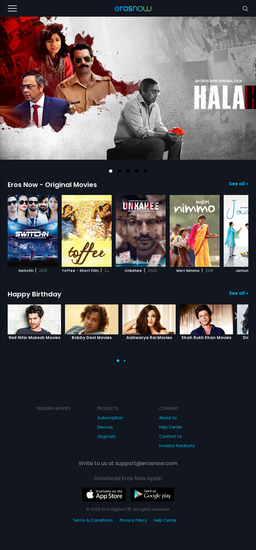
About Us (168, 418)
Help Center (170, 427)
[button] (110, 171)
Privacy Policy (133, 520)
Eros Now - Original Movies (52, 184)
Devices (105, 427)
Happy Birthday (34, 294)
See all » (238, 183)
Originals (106, 436)
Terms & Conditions (93, 520)
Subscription (110, 418)
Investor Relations (177, 446)
